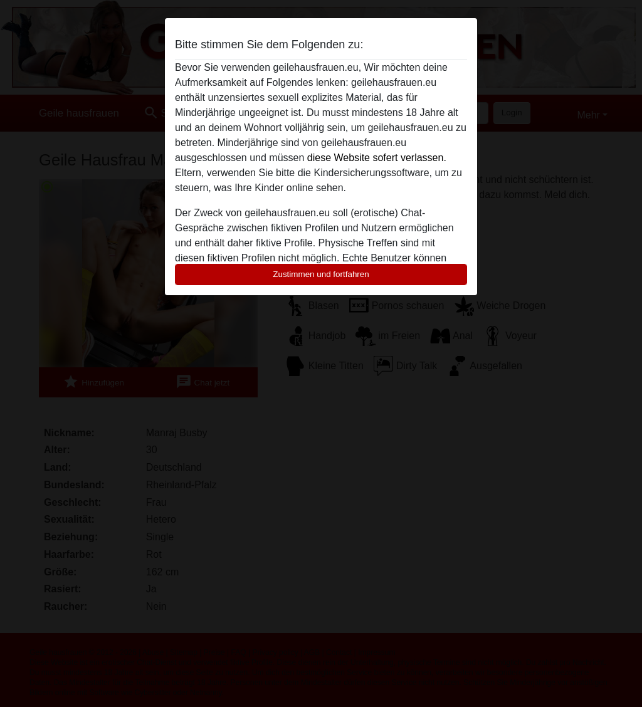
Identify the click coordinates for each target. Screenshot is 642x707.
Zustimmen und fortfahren (321, 274)
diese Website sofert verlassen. (376, 157)
